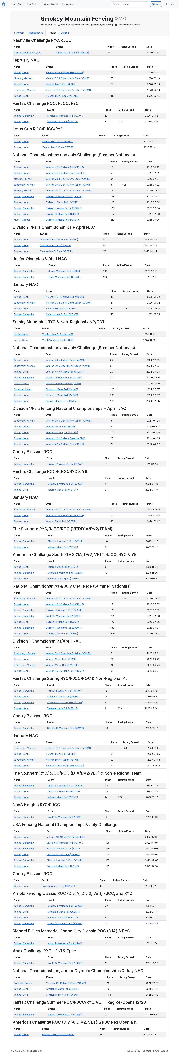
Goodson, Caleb (22, 389)
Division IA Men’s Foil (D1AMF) (58, 886)
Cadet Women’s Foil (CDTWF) (64, 277)
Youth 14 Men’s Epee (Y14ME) (72, 52)
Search (156, 4)
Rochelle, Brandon (24, 983)
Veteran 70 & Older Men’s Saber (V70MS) (69, 90)
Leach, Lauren (21, 383)
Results (52, 32)
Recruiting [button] (67, 4)
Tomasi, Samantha (24, 115)
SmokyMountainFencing (129, 25)
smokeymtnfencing (103, 25)
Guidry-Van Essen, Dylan (27, 52)
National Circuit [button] (50, 4)
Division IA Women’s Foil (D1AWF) (65, 464)
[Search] (130, 4)
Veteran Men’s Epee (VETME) (62, 95)
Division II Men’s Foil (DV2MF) (62, 202)
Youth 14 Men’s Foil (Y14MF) (58, 340)
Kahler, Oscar (21, 334)
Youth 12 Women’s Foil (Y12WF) (65, 1014)
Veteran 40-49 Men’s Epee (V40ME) (66, 173)
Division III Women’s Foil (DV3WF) (64, 196)
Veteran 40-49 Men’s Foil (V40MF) (65, 72)
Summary (19, 32)
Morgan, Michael (23, 78)
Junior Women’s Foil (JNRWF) (64, 271)
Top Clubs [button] (32, 4)
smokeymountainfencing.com (75, 25)
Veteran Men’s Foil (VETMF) (61, 84)
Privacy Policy (132, 1050)
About (164, 1050)
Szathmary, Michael (24, 90)
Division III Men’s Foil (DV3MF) (62, 214)
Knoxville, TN (49, 25)
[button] (173, 4)
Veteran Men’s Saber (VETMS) (62, 665)
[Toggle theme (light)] (167, 4)
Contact (146, 1050)
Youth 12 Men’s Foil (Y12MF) (57, 334)
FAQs (156, 1050)
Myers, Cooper (22, 219)
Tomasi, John (21, 72)
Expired (65, 32)
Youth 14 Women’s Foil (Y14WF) (63, 616)
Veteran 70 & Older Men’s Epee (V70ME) (68, 78)
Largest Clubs (16, 4)
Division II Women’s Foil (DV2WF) (65, 115)
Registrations (36, 32)
